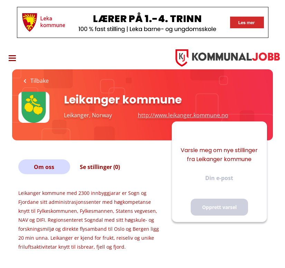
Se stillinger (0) (100, 167)
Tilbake (39, 81)
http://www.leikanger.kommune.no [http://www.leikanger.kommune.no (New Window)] (183, 115)
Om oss (44, 167)
